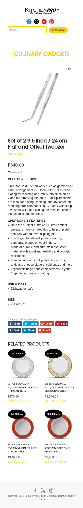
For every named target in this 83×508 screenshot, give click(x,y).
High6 (61, 495)
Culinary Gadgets (28, 319)
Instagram (51, 22)
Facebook (28, 22)
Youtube (44, 22)
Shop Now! (58, 30)
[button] (70, 69)
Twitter (36, 22)
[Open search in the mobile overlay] (10, 28)
